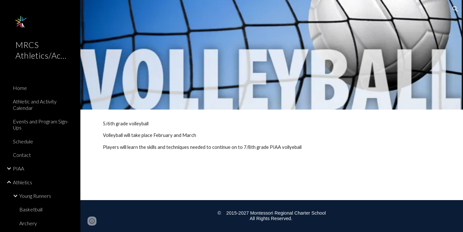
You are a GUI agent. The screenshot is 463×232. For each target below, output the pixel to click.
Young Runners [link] (35, 196)
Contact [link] (22, 155)
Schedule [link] (23, 141)
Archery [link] (28, 223)
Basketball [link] (30, 209)
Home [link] (20, 88)
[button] (455, 9)
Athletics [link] (22, 182)
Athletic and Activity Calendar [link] (35, 104)
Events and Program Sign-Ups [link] (40, 124)
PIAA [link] (18, 168)
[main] (271, 138)
